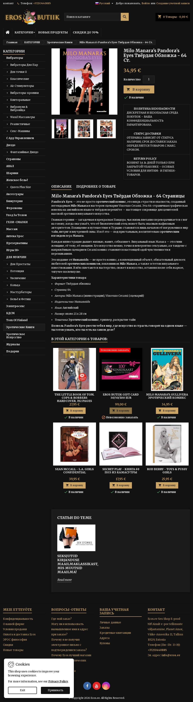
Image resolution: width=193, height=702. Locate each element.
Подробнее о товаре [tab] (96, 186)
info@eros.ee (171, 655)
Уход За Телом (16, 215)
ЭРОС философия (15, 639)
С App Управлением (20, 138)
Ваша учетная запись (114, 611)
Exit (22, 690)
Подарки (12, 351)
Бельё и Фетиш (20, 299)
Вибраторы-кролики (24, 93)
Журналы (13, 344)
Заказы (105, 627)
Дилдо (10, 145)
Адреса (105, 638)
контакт (8, 3)
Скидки (8, 645)
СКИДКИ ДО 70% (86, 32)
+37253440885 (42, 3)
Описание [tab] (61, 186)
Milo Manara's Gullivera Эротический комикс (167, 396)
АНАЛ (10, 166)
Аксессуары (14, 194)
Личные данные (110, 622)
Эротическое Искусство (15, 335)
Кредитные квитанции (115, 633)
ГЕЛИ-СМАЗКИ (17, 222)
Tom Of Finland (17, 320)
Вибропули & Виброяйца (19, 108)
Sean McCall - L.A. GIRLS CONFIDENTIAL (74, 470)
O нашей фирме (13, 624)
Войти (146, 3)
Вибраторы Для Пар (24, 65)
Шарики (12, 173)
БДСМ (10, 313)
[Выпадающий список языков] (104, 3)
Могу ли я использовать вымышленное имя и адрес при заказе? (69, 629)
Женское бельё (17, 180)
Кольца (15, 285)
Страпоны (13, 159)
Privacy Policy (58, 681)
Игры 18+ (12, 250)
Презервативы (17, 243)
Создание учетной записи (173, 3)
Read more (64, 580)
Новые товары (13, 650)
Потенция (17, 271)
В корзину (138, 89)
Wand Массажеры (22, 117)
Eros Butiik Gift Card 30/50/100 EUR (121, 396)
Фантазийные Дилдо (24, 152)
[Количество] (149, 79)
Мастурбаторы (21, 292)
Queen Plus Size (20, 187)
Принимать (55, 690)
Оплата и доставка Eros (19, 634)
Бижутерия (14, 201)
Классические (19, 79)
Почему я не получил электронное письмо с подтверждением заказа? (69, 645)
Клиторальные (20, 100)
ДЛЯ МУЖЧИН (16, 257)
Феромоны (14, 208)
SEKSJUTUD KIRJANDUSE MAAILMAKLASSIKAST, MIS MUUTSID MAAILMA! (76, 564)
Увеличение (18, 278)
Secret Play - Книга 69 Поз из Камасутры (120, 470)
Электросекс (15, 306)
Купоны (105, 643)
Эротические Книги (20, 327)
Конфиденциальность (18, 619)
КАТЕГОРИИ (24, 32)
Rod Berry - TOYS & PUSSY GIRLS (167, 470)
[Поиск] (96, 17)
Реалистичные (20, 124)
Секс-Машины (20, 131)
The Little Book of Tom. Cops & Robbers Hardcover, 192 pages (74, 398)
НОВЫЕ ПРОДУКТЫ (53, 32)
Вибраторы (14, 58)
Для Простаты (20, 264)
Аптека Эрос (15, 236)
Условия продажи (15, 629)
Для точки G (18, 72)
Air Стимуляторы (22, 86)
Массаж (12, 229)
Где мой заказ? (61, 619)
